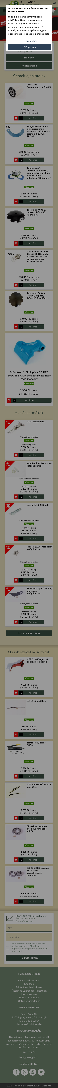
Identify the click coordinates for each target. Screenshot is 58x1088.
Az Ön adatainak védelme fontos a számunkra (28, 10)
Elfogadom (30, 47)
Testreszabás (29, 40)
